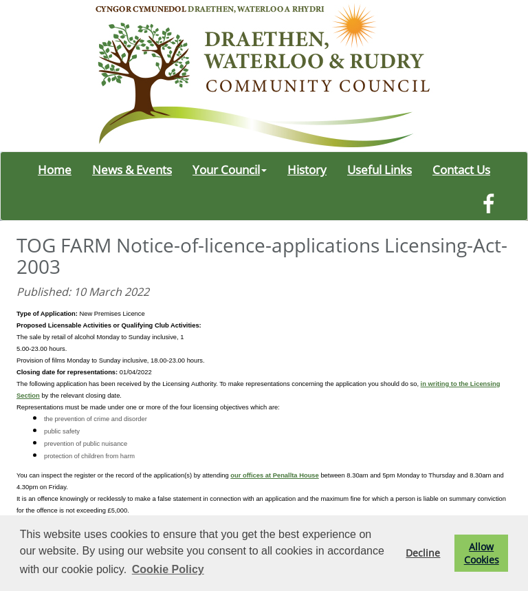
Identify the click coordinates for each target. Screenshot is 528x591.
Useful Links (379, 169)
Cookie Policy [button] (168, 569)
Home (55, 169)
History (307, 169)
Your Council (229, 169)
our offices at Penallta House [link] (274, 475)
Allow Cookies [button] (481, 553)
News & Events (132, 169)
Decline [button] (423, 552)
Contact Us (461, 169)
